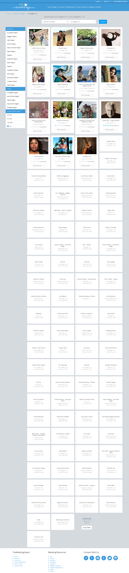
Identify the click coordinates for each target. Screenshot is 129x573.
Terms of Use (18, 564)
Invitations (53, 562)
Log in (98, 1)
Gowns (52, 571)
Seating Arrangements (56, 567)
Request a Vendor (95, 7)
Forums (61, 7)
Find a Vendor (82, 7)
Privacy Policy (18, 566)
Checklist (52, 564)
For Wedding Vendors (120, 1)
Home (16, 556)
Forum (52, 558)
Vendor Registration (20, 562)
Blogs (55, 7)
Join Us (106, 1)
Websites (52, 560)
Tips (48, 7)
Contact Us (17, 560)
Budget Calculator (55, 566)
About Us (17, 558)
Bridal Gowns (70, 7)
